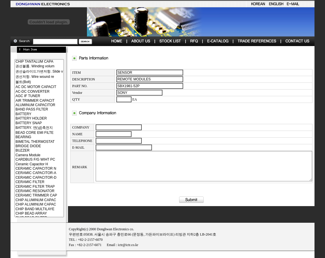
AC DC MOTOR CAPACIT (28, 87)
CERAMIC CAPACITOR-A (28, 173)
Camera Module (28, 155)
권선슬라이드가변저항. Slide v (28, 71)
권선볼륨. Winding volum (28, 66)
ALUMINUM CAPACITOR (28, 105)
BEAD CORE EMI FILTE (28, 133)
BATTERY (28, 114)
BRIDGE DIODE (28, 146)
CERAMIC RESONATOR (28, 191)
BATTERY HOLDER (28, 118)
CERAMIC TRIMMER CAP (28, 195)
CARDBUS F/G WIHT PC (28, 159)
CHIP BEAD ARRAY (28, 213)
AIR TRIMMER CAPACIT (28, 101)
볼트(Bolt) (28, 82)
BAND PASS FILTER (28, 109)
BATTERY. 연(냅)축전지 (28, 128)
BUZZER (28, 150)
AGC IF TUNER (28, 96)
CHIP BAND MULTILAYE (28, 209)
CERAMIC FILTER (28, 182)
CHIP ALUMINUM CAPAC (28, 200)
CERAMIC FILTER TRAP (28, 187)
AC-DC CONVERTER (28, 91)
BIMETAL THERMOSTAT (28, 142)
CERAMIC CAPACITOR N (28, 168)
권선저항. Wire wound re (28, 77)
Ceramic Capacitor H (28, 164)
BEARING (28, 137)
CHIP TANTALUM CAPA (28, 61)
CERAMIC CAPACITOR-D (28, 177)
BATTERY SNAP (28, 123)
